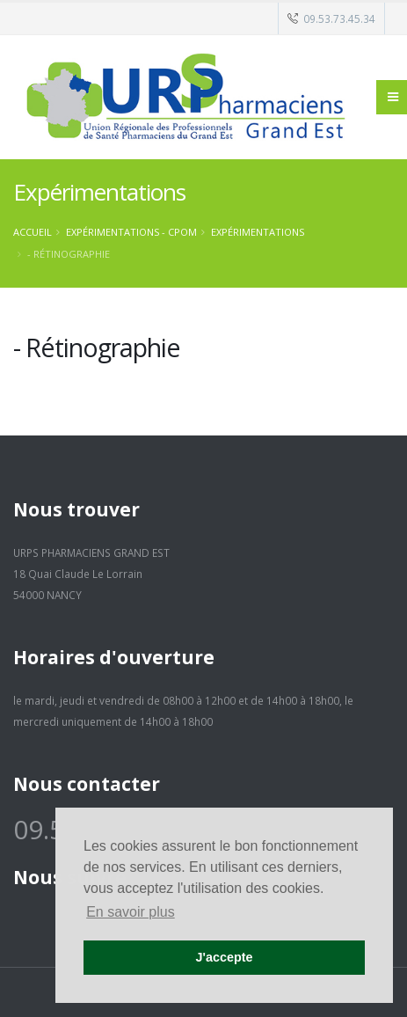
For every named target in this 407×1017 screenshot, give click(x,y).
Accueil (32, 231)
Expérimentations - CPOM (131, 231)
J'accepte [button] (223, 957)
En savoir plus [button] (130, 911)
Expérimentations (257, 231)
